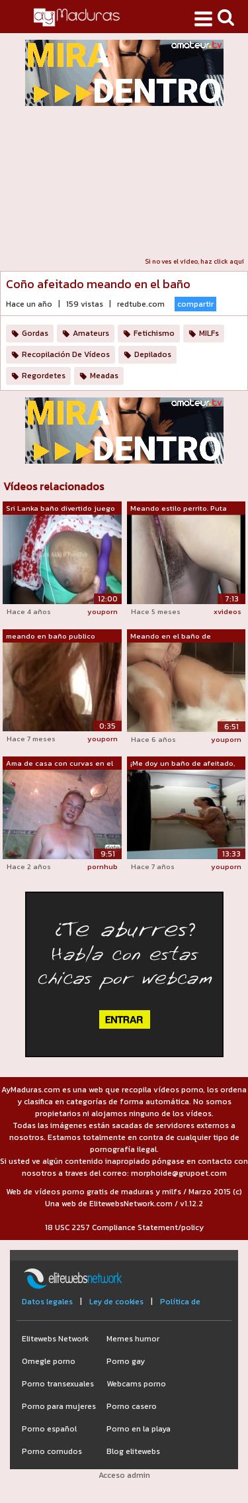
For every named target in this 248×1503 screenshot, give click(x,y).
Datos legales (47, 1302)
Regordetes (43, 376)
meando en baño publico (50, 636)
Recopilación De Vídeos (66, 354)
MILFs (209, 333)
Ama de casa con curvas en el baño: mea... (59, 764)
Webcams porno (136, 1384)
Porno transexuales (58, 1384)
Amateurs (91, 333)
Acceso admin (124, 1475)
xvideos (227, 611)
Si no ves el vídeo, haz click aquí (194, 261)
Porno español (49, 1429)
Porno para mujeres (59, 1406)
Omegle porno (48, 1361)
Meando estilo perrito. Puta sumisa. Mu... (178, 509)
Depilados (152, 354)
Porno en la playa (138, 1429)
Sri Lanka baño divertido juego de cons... (60, 509)
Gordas (35, 333)
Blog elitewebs (133, 1451)
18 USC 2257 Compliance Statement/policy (124, 1227)
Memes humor (132, 1339)
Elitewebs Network (55, 1339)
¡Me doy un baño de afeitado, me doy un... (182, 764)
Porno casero (131, 1406)
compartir (195, 304)
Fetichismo (154, 333)
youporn (102, 611)
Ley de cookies (116, 1302)
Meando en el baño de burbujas (170, 637)
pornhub (102, 866)
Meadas (104, 376)
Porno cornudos (52, 1451)
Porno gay (125, 1361)
